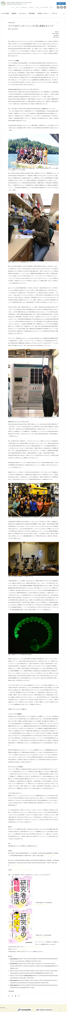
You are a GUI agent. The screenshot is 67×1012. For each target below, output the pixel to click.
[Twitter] (61, 7)
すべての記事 (5, 13)
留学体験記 (32, 13)
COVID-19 (54, 13)
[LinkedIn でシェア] (15, 995)
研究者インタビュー (43, 13)
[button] (31, 7)
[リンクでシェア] (19, 995)
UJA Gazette (22, 13)
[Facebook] (58, 7)
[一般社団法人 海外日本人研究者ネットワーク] (20, 4)
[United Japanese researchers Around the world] (21, 2)
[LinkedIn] (64, 7)
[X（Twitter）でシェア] (12, 995)
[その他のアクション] (58, 22)
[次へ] (59, 1009)
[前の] (7, 1009)
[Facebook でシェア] (9, 995)
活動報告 (13, 13)
